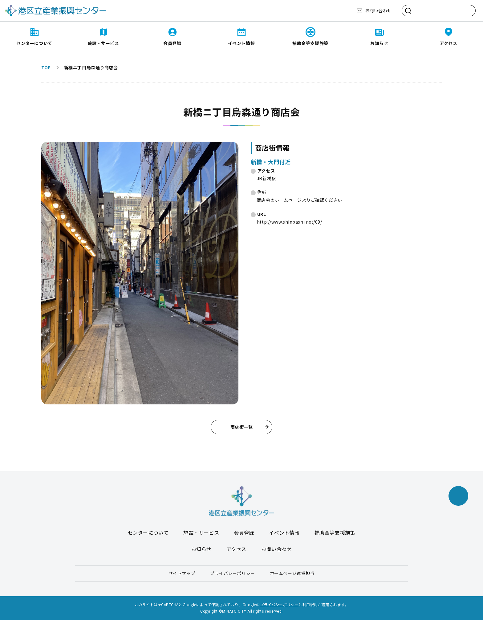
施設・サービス (103, 43)
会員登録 (172, 43)
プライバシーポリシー (232, 573)
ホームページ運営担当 (292, 573)
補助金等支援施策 (310, 43)
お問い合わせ (378, 10)
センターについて (34, 43)
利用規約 (310, 604)
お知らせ (379, 43)
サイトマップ (181, 573)
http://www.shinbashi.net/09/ (289, 222)
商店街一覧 (249, 427)
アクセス (448, 43)
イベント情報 (241, 43)
